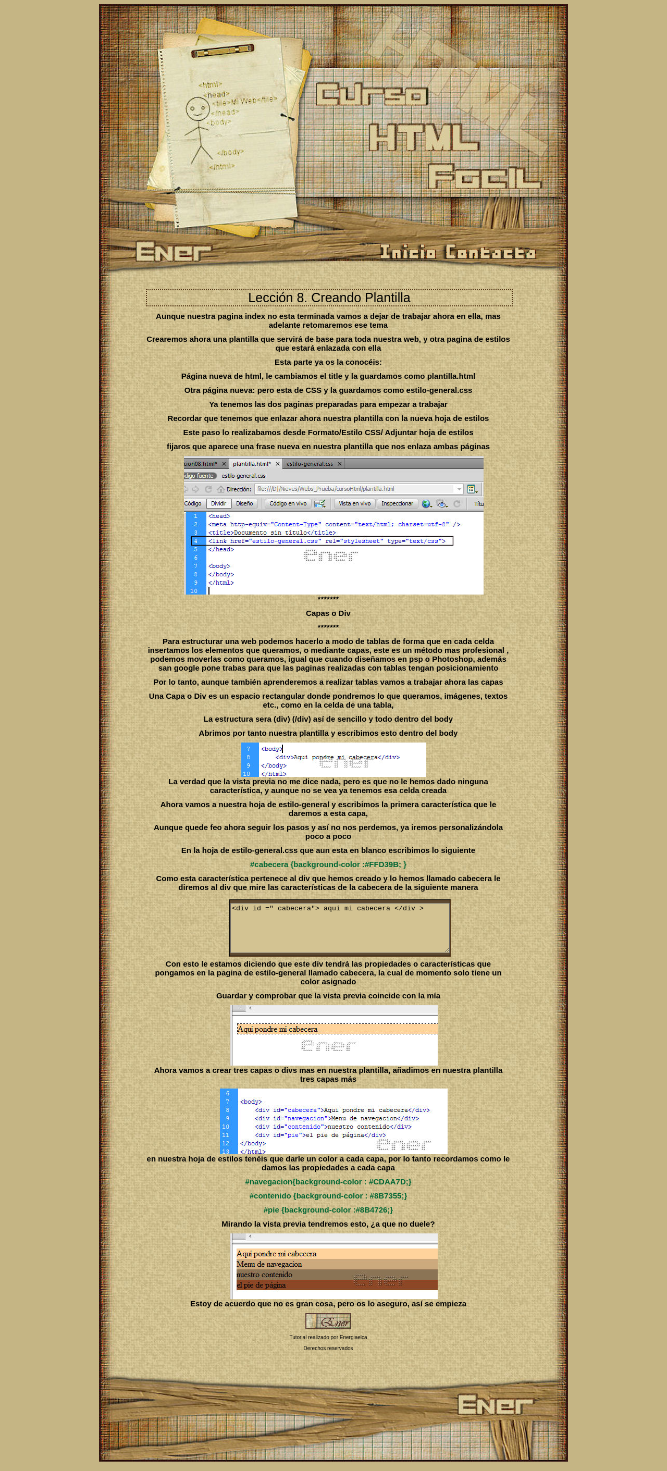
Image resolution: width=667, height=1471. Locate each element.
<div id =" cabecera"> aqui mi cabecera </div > (353, 932)
